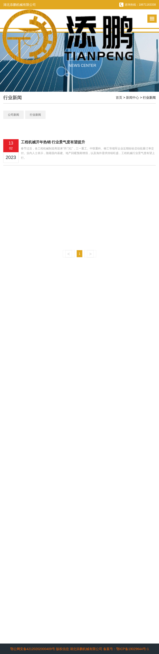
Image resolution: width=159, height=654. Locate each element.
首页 (119, 97)
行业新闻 (35, 114)
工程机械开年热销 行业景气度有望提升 (53, 142)
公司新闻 (13, 114)
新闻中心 (132, 97)
